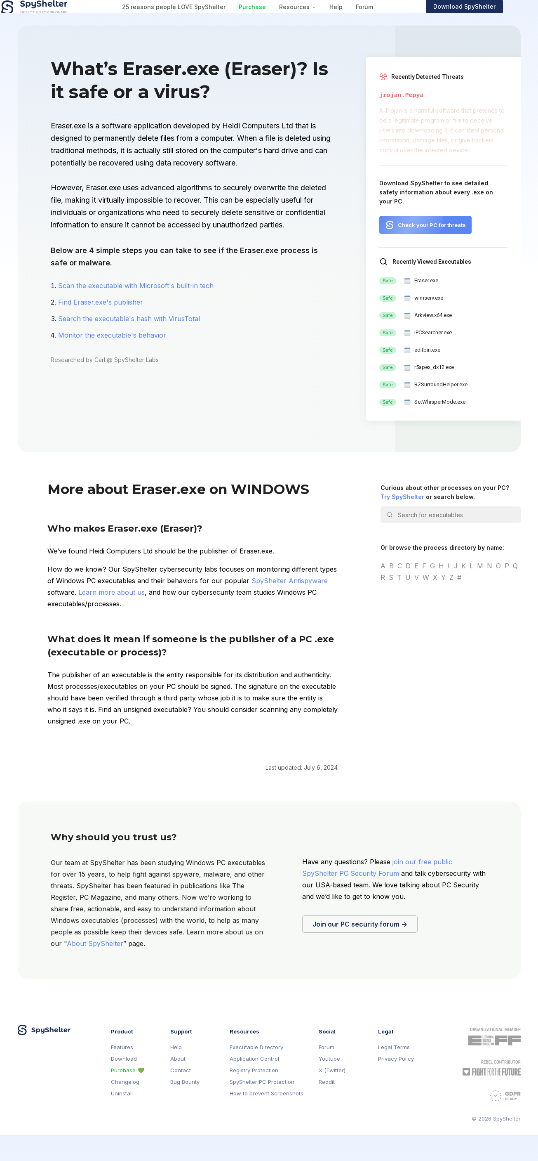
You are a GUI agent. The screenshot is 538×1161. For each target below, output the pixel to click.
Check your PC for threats (432, 251)
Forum (380, 20)
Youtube (329, 1085)
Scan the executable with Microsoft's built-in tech (136, 312)
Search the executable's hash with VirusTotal (129, 345)
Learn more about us (111, 619)
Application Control (254, 1085)
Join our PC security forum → (359, 950)
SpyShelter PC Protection (262, 1108)
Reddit (327, 1108)
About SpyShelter (95, 970)
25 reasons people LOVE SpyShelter (189, 20)
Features (122, 1073)
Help (351, 20)
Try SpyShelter (402, 523)
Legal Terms (394, 1073)
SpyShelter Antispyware (289, 607)
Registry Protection (254, 1097)
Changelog (125, 1108)
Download (124, 1085)
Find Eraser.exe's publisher (100, 328)
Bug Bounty (185, 1108)
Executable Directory (256, 1073)
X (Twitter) (332, 1097)
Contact (180, 1097)
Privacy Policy (396, 1085)
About (178, 1085)
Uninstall (122, 1120)
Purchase (268, 20)
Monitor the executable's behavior (112, 361)
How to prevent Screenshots (266, 1120)
